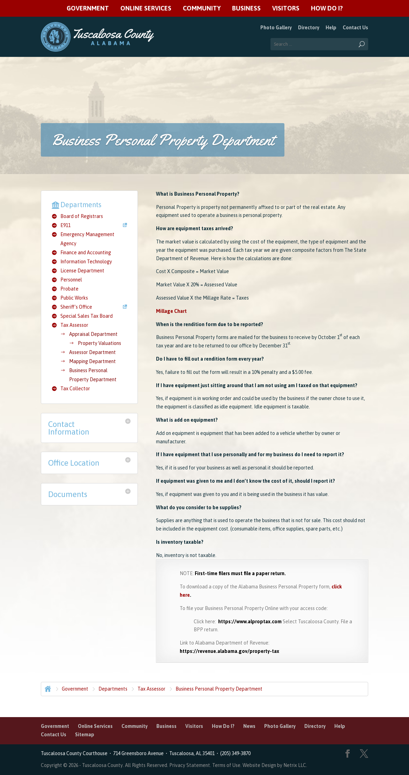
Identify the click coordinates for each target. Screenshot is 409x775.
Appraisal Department (93, 334)
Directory (308, 27)
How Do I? (327, 8)
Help (331, 27)
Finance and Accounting (85, 252)
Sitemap (84, 734)
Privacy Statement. (190, 765)
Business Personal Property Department (219, 689)
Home (47, 688)
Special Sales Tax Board (86, 316)
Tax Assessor (74, 325)
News (249, 726)
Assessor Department (92, 352)
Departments (112, 689)
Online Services (145, 8)
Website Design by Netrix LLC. (275, 765)
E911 (65, 225)
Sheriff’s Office (76, 307)
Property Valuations (99, 343)
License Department (82, 270)
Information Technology (86, 261)
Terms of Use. (227, 765)
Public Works (74, 298)
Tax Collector (75, 388)
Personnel (71, 280)
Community (202, 8)
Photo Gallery (276, 27)
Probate (69, 289)
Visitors (285, 8)
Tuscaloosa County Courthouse (75, 753)
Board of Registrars (81, 216)
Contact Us (355, 27)
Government (88, 8)
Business (246, 8)
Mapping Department (92, 361)
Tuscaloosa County (102, 765)
